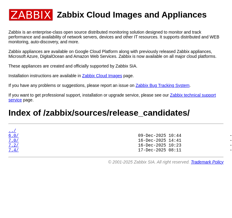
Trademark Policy (207, 166)
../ (12, 131)
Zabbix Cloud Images (102, 75)
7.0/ (13, 143)
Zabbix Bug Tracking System (162, 85)
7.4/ (13, 154)
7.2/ (13, 148)
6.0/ (13, 137)
